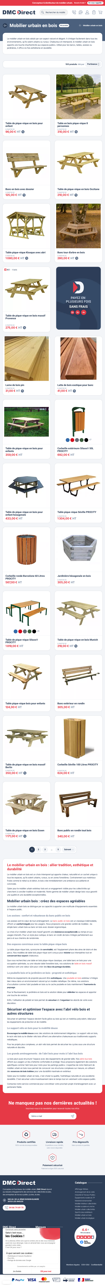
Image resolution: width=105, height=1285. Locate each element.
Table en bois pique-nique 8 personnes (72, 125)
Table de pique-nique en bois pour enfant (24, 125)
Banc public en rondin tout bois (74, 830)
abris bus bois (86, 1059)
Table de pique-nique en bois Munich (77, 640)
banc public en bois (61, 921)
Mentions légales (73, 1265)
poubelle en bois (74, 978)
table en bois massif (83, 963)
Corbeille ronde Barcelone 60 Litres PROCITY (25, 577)
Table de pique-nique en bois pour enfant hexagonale (24, 513)
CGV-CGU (85, 1265)
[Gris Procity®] (77, 440)
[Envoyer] (73, 1116)
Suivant (69, 849)
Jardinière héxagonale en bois (74, 576)
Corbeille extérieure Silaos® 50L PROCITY (75, 450)
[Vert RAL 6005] (82, 440)
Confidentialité (96, 1265)
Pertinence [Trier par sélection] (93, 64)
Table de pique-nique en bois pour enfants (24, 450)
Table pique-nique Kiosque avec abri (25, 252)
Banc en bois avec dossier (19, 189)
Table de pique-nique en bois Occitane (78, 189)
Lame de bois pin (14, 385)
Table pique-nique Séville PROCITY (76, 512)
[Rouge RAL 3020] (72, 440)
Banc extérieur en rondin (71, 703)
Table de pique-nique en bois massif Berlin (25, 766)
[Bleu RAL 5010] (68, 440)
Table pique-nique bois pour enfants (25, 703)
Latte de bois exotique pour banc (75, 385)
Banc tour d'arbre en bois (71, 252)
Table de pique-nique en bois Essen (24, 830)
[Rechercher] (54, 12)
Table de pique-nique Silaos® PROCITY (21, 641)
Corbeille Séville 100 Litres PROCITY (77, 764)
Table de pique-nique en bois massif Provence (25, 317)
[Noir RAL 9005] (86, 440)
